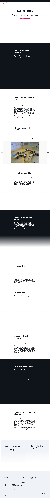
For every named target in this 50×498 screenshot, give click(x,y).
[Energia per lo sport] (16, 488)
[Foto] (16, 477)
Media (38, 0)
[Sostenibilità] (34, 480)
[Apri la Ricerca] (47, 3)
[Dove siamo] (37, 451)
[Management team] (7, 485)
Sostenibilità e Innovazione (23, 474)
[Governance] (34, 481)
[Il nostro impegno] (7, 477)
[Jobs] (43, 480)
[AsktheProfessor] (16, 486)
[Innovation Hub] (25, 481)
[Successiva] (48, 153)
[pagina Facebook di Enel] (37, 493)
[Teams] (43, 477)
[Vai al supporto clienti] (25, 488)
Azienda (35, 0)
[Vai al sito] (13, 453)
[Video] (16, 478)
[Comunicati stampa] (16, 475)
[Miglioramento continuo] (16, 485)
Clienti (22, 485)
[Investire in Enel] (34, 478)
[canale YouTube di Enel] (42, 493)
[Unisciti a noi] (7, 478)
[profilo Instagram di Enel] (44, 493)
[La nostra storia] (7, 486)
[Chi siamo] (7, 475)
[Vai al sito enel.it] (25, 486)
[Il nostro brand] (16, 480)
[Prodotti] (7, 476)
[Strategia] (34, 476)
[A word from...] (16, 481)
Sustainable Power (15, 484)
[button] (4, 1)
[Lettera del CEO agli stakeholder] (25, 478)
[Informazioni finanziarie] (34, 477)
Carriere (45, 0)
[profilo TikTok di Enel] (46, 493)
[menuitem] (37, 493)
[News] (16, 476)
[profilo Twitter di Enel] (39, 493)
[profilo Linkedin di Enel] (41, 493)
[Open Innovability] (25, 482)
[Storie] (7, 480)
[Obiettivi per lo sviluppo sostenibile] (25, 477)
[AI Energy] (16, 489)
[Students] (43, 478)
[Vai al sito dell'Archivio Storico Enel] (25, 18)
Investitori (41, 0)
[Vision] (7, 488)
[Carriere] (43, 475)
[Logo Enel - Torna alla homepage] (5, 3)
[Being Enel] (43, 476)
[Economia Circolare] (25, 480)
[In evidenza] (34, 475)
